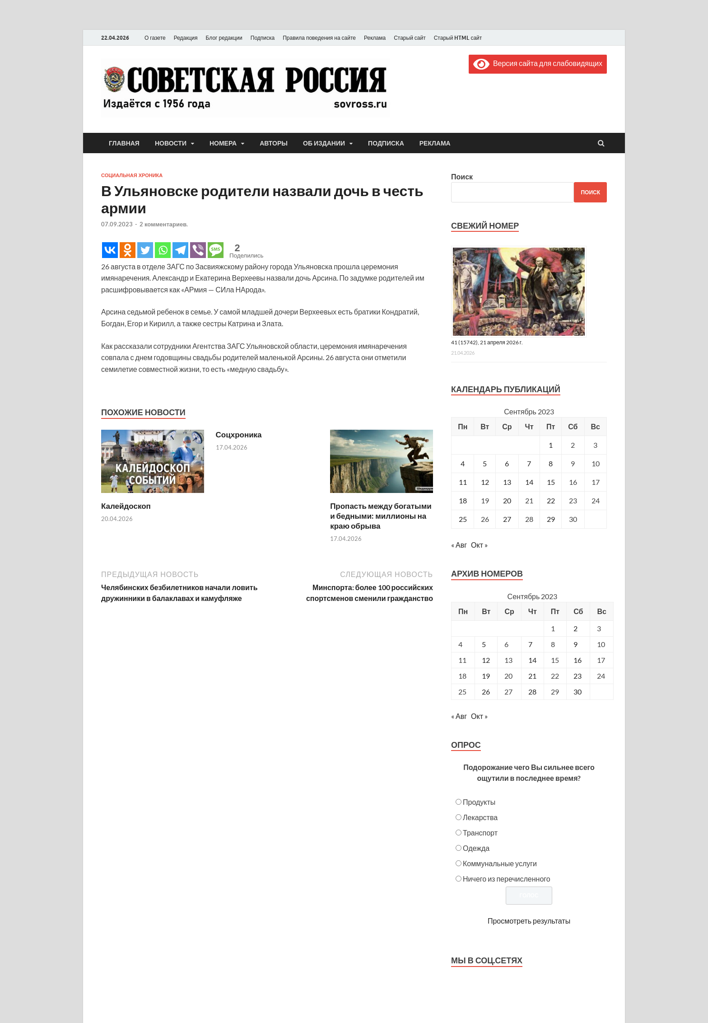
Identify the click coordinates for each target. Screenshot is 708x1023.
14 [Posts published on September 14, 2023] (532, 660)
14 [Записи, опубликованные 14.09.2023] (529, 482)
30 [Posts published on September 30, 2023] (577, 691)
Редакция (186, 37)
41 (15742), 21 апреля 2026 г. (487, 342)
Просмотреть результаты (529, 920)
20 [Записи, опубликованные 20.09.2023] (507, 500)
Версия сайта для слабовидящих (537, 63)
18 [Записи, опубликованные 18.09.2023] (463, 500)
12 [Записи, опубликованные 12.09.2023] (485, 482)
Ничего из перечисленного (506, 878)
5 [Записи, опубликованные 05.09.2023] (485, 463)
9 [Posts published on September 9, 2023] (575, 644)
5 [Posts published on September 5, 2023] (484, 644)
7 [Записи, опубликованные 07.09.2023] (529, 463)
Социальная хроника (132, 175)
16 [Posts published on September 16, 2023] (577, 660)
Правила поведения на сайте (319, 37)
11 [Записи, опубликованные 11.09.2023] (463, 482)
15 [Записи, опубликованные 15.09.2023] (551, 482)
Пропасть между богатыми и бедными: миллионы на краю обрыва (381, 515)
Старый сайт (410, 37)
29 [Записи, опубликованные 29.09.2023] (551, 519)
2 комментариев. (164, 224)
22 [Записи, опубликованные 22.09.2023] (551, 500)
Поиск (462, 176)
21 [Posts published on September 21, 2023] (532, 675)
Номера (223, 143)
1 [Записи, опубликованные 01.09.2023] (551, 445)
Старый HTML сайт (458, 37)
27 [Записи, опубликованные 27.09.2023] (507, 519)
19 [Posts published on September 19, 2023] (486, 675)
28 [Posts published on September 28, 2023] (532, 691)
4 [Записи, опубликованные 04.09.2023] (463, 463)
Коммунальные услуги (500, 863)
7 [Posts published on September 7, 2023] (530, 644)
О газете (155, 37)
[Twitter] (145, 250)
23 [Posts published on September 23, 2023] (577, 675)
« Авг (459, 544)
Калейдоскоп (126, 506)
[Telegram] (180, 250)
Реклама (375, 37)
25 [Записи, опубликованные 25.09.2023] (463, 519)
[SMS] (216, 250)
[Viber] (198, 250)
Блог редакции (224, 37)
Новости (170, 143)
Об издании (324, 143)
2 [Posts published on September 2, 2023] (575, 628)
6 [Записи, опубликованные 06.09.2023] (507, 463)
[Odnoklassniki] (127, 250)
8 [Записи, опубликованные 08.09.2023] (551, 463)
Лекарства (480, 817)
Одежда (476, 848)
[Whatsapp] (163, 250)
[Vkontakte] (110, 250)
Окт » (479, 544)
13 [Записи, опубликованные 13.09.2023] (507, 482)
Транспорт (480, 832)
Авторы (274, 143)
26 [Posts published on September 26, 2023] (486, 691)
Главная (124, 143)
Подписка (263, 37)
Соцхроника (239, 434)
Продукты (479, 802)
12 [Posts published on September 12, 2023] (486, 660)
